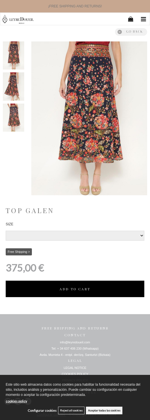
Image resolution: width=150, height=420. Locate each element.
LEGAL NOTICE (75, 367)
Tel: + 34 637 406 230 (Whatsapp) (74, 348)
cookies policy (16, 401)
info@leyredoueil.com (75, 342)
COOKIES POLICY (75, 374)
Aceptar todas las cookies (104, 410)
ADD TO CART (74, 289)
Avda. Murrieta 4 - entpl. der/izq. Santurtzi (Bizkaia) (75, 354)
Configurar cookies (42, 410)
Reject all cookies (71, 410)
